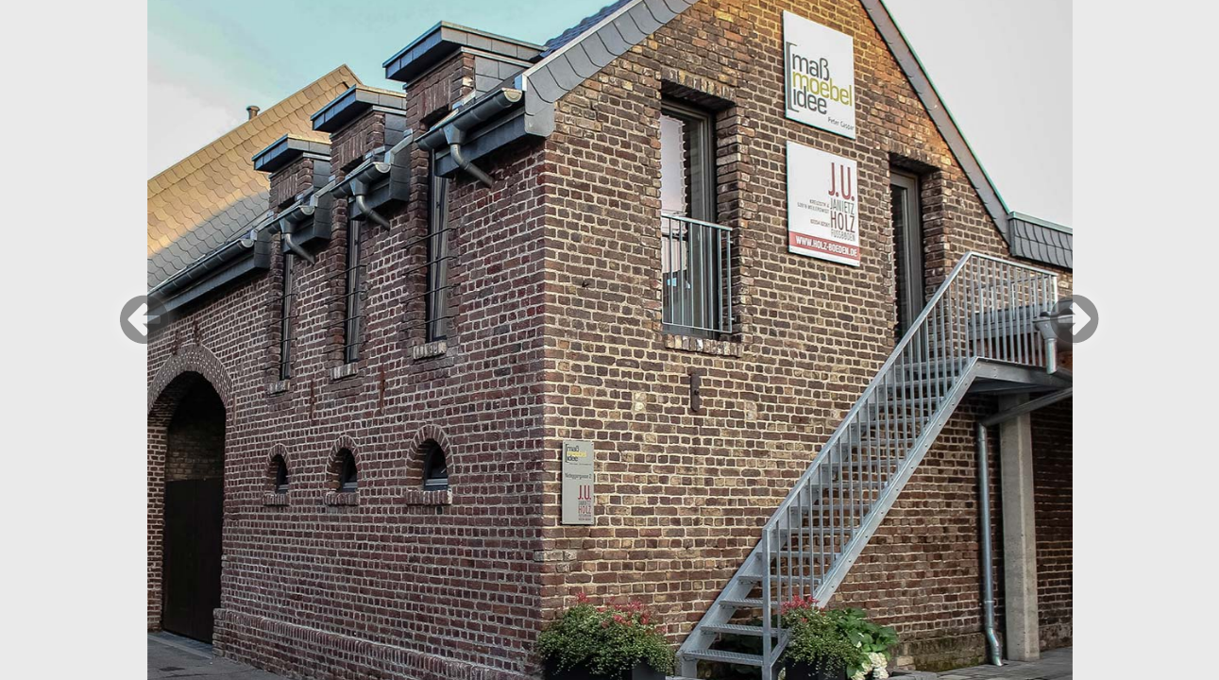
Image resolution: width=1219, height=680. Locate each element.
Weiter (1074, 319)
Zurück (144, 319)
